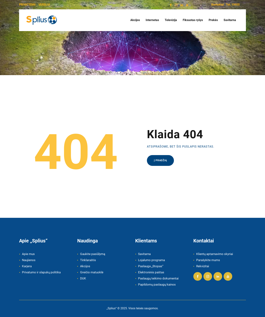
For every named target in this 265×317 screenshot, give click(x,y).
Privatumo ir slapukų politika (41, 272)
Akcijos (85, 266)
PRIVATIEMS (27, 4)
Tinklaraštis (88, 260)
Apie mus (28, 254)
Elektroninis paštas (151, 272)
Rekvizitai (202, 266)
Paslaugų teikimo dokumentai (158, 278)
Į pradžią (160, 160)
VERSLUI (44, 4)
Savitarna (144, 254)
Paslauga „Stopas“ (150, 266)
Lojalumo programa (151, 260)
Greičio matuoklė (91, 272)
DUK (83, 278)
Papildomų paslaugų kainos (157, 284)
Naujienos (28, 260)
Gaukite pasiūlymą (92, 254)
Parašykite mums (208, 260)
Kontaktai (217, 4)
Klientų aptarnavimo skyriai (214, 254)
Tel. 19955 (233, 4)
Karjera (27, 266)
